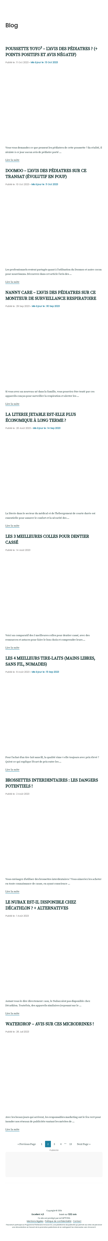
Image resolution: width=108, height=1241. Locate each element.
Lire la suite (12, 160)
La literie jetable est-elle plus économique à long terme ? (40, 417)
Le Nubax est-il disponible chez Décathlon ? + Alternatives (40, 905)
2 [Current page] (49, 1144)
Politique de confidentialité (58, 1221)
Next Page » (83, 1144)
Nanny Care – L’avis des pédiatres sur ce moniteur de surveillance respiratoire (50, 295)
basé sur (54, 1214)
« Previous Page (27, 1144)
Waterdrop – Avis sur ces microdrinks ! (49, 1024)
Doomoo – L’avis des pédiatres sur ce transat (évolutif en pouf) (45, 173)
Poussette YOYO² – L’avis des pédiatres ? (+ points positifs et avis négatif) (51, 52)
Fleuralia (19, 8)
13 (71, 1144)
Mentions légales (35, 1221)
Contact (77, 1221)
